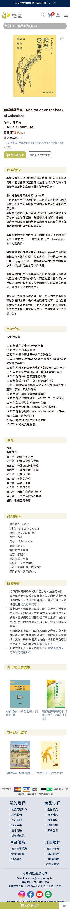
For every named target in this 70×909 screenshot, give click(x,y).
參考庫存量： (12, 138)
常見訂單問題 (29, 604)
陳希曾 (17, 122)
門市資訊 (16, 820)
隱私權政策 (17, 835)
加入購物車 (15, 155)
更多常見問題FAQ (20, 652)
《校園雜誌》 (54, 859)
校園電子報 (52, 848)
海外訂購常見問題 (50, 648)
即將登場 (52, 830)
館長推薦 (52, 814)
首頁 (8, 25)
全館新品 (52, 809)
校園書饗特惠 (19, 848)
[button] (42, 15)
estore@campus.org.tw (39, 878)
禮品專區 (52, 820)
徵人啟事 (16, 825)
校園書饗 (52, 825)
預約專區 (16, 859)
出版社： (9, 127)
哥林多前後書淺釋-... (19, 773)
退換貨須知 (43, 644)
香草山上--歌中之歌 (49, 773)
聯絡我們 (16, 814)
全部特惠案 (17, 854)
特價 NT (9, 132)
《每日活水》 (54, 854)
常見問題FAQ (19, 809)
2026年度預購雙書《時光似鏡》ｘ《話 (35, 3)
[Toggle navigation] (66, 15)
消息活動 (16, 830)
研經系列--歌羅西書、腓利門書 (22, 713)
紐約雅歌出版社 (25, 127)
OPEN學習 (52, 864)
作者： (8, 122)
